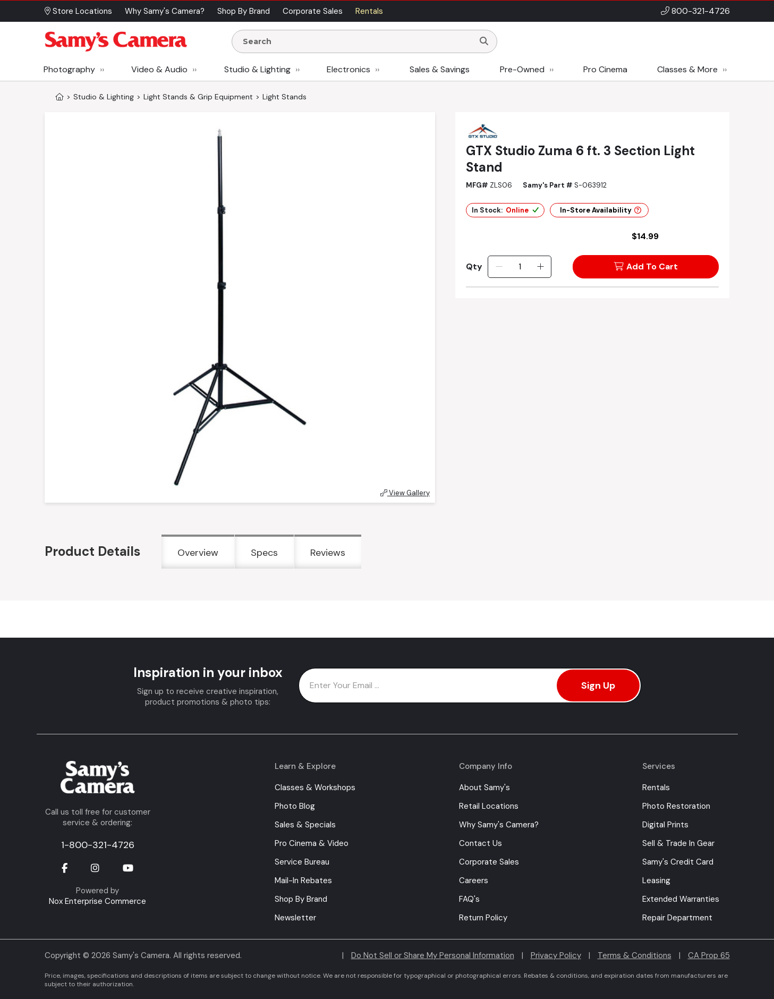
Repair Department (677, 917)
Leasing (656, 880)
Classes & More (687, 69)
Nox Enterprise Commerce (97, 901)
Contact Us (480, 843)
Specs (264, 552)
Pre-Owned (522, 69)
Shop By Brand (301, 899)
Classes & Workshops (315, 787)
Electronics (348, 69)
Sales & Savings (440, 69)
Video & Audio (159, 69)
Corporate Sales (489, 862)
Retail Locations (488, 806)
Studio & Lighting (257, 69)
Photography (69, 69)
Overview (197, 552)
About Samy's (484, 787)
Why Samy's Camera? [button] (165, 11)
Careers (473, 880)
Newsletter (295, 917)
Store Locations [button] (78, 11)
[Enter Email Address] (470, 685)
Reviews (327, 552)
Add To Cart (646, 266)
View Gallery (405, 492)
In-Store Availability (600, 210)
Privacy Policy (556, 955)
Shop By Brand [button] (243, 11)
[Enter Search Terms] (357, 41)
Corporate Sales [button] (313, 11)
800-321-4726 (700, 10)
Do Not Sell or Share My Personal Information (432, 955)
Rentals (656, 787)
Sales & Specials (305, 824)
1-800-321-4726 (97, 845)
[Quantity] (519, 266)
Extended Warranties (680, 899)
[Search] (484, 41)
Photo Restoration (676, 806)
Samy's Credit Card (677, 862)
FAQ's (469, 899)
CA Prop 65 (709, 955)
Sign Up (598, 685)
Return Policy (483, 917)
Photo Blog (295, 806)
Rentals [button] (369, 11)
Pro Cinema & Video (311, 843)
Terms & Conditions (634, 955)
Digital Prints (665, 824)
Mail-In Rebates (303, 880)
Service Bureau (302, 862)
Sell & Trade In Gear (678, 843)
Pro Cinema (605, 69)
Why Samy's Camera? (499, 824)
